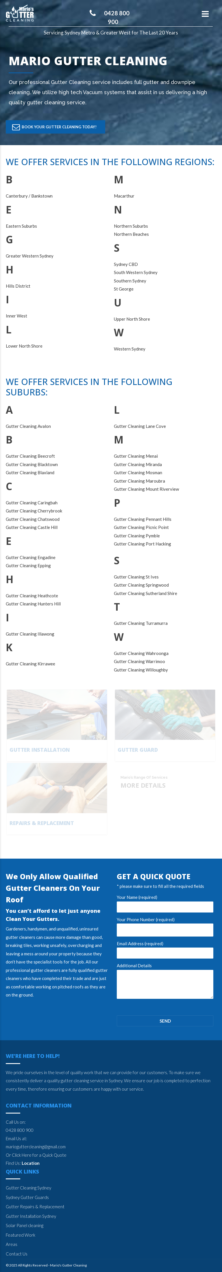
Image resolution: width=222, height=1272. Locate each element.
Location (31, 1163)
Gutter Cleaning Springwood (141, 584)
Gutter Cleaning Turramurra (141, 623)
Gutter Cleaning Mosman (138, 472)
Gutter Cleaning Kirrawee (30, 663)
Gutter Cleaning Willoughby (141, 669)
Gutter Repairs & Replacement (35, 1206)
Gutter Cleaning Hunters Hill (33, 603)
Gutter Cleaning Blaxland (30, 472)
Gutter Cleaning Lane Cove (140, 426)
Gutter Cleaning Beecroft (30, 456)
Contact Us (16, 1253)
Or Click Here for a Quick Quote (36, 1155)
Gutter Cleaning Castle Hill (32, 527)
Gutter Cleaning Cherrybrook (34, 510)
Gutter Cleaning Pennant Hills (142, 519)
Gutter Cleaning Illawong (30, 633)
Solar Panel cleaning (24, 1225)
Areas (11, 1244)
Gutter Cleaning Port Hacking (142, 543)
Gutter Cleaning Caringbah (32, 502)
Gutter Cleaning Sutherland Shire (145, 593)
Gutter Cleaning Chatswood (33, 519)
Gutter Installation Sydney (31, 1216)
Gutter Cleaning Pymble (137, 535)
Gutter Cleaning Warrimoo (139, 661)
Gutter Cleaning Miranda (138, 464)
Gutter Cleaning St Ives (136, 576)
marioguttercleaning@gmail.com (36, 1146)
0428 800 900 (20, 1130)
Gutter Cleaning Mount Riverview (146, 489)
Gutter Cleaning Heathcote (32, 595)
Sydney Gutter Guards (27, 1197)
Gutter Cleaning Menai (136, 456)
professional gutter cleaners (33, 970)
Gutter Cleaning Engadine (31, 557)
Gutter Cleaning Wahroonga (141, 653)
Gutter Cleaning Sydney (28, 1187)
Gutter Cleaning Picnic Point (141, 527)
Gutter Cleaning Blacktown (32, 464)
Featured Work (20, 1235)
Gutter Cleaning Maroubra (139, 480)
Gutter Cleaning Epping (28, 565)
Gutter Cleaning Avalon (28, 426)
